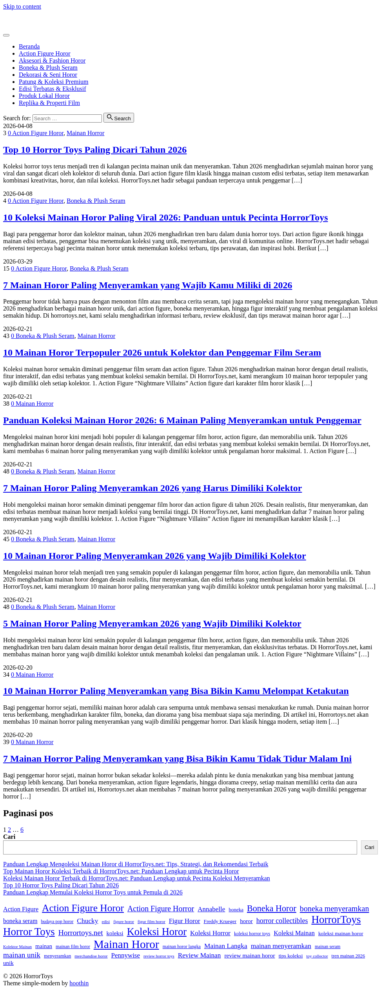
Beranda (29, 46)
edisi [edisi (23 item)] (106, 921)
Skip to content (22, 6)
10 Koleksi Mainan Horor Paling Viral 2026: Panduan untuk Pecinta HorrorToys (165, 217)
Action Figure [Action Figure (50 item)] (20, 909)
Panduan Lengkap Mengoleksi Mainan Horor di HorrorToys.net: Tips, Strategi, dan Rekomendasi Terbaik (135, 864)
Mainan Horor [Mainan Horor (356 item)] (126, 944)
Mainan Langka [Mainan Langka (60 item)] (225, 946)
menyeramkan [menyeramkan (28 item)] (57, 956)
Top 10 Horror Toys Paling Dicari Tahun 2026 (95, 150)
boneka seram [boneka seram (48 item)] (20, 921)
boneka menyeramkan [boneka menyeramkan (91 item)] (334, 908)
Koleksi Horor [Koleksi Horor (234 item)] (157, 932)
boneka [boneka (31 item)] (236, 909)
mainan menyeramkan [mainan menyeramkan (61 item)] (281, 946)
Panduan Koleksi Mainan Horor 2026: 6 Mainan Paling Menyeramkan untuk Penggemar (182, 420)
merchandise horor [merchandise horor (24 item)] (90, 956)
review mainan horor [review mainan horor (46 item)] (249, 955)
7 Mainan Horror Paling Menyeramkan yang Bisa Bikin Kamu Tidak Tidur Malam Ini (177, 758)
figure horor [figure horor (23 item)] (123, 921)
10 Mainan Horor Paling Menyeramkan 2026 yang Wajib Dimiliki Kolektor (154, 556)
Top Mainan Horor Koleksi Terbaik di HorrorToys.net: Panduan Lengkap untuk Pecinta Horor (121, 871)
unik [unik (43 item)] (8, 963)
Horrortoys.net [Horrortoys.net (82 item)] (80, 933)
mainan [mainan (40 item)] (43, 946)
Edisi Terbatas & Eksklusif (52, 88)
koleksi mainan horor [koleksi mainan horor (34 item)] (340, 933)
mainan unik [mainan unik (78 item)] (21, 955)
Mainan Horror (85, 133)
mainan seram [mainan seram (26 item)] (328, 946)
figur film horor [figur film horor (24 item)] (151, 921)
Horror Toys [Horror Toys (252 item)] (29, 932)
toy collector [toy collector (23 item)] (317, 956)
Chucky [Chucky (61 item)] (87, 921)
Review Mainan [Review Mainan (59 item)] (199, 955)
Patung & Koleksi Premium (53, 81)
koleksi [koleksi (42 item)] (115, 933)
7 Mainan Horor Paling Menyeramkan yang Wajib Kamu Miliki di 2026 (147, 285)
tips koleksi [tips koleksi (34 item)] (291, 956)
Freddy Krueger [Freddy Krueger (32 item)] (220, 921)
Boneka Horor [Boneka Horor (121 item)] (271, 908)
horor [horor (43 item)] (246, 921)
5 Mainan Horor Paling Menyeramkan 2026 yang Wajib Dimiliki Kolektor (152, 623)
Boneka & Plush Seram (48, 67)
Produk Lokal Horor (44, 95)
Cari (9, 836)
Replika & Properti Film (49, 102)
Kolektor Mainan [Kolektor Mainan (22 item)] (17, 947)
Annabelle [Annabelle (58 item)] (211, 909)
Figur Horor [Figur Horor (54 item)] (184, 921)
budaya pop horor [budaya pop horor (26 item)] (57, 921)
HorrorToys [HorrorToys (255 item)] (336, 919)
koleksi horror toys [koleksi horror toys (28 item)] (252, 933)
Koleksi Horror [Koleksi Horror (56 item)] (210, 933)
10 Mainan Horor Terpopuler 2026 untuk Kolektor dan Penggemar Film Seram (162, 352)
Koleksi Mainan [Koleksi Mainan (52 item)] (294, 933)
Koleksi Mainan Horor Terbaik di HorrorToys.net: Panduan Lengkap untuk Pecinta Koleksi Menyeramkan (136, 878)
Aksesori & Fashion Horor (52, 60)
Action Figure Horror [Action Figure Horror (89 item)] (160, 908)
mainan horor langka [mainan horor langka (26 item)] (182, 946)
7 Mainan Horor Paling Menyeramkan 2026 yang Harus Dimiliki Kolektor (152, 488)
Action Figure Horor (45, 53)
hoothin (79, 983)
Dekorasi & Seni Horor (48, 74)
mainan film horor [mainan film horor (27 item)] (73, 946)
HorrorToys (17, 19)
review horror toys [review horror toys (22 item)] (158, 956)
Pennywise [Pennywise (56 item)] (125, 955)
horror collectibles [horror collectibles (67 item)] (282, 921)
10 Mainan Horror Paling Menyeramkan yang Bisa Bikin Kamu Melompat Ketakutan (176, 691)
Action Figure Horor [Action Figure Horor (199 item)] (83, 907)
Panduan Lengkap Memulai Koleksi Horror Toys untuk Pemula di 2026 (93, 892)
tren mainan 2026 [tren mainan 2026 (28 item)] (348, 956)
